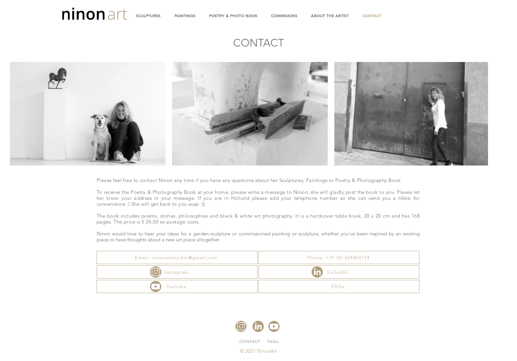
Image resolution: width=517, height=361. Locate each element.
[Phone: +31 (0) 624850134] (338, 257)
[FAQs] (338, 286)
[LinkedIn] (338, 272)
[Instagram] (177, 272)
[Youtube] (177, 286)
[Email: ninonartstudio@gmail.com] (177, 257)
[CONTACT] (250, 341)
